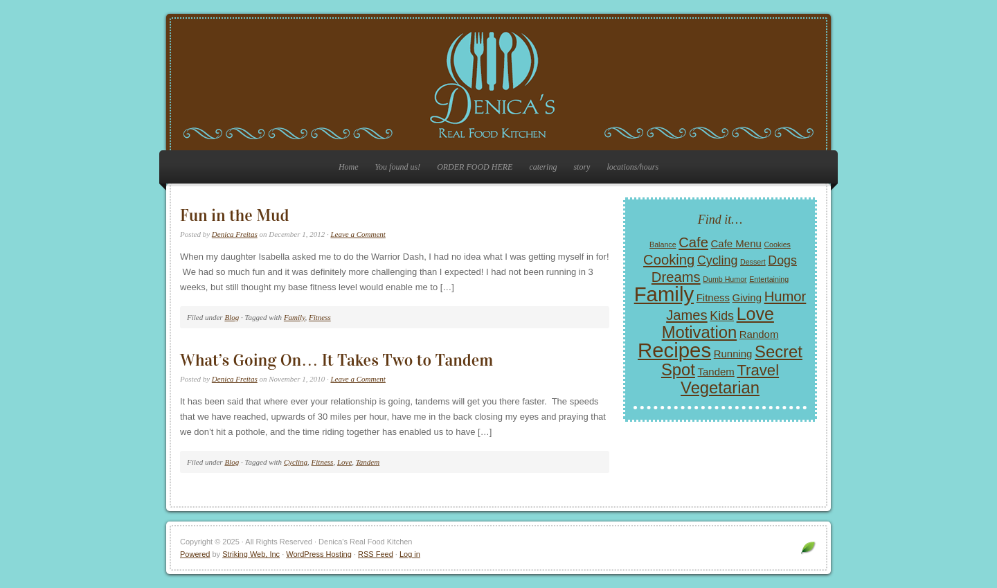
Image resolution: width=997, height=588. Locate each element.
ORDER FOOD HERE (474, 167)
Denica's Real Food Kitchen (498, 84)
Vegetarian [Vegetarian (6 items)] (720, 387)
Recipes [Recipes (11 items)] (674, 350)
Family (294, 317)
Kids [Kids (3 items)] (722, 316)
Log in (409, 554)
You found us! (398, 167)
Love (344, 462)
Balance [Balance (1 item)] (662, 244)
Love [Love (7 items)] (755, 313)
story (581, 167)
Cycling (295, 462)
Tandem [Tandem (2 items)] (716, 371)
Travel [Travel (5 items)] (758, 370)
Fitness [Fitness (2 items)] (713, 297)
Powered (195, 554)
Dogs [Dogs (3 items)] (782, 260)
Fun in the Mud (234, 215)
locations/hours (632, 167)
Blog (231, 317)
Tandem (367, 462)
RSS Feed (375, 554)
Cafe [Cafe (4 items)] (693, 242)
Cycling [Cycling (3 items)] (717, 260)
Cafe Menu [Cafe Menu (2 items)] (736, 243)
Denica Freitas (235, 234)
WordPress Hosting (319, 554)
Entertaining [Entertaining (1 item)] (769, 279)
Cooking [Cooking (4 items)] (668, 259)
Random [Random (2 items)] (759, 334)
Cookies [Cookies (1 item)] (777, 244)
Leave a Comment (357, 234)
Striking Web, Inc (251, 554)
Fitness (320, 317)
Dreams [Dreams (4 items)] (676, 277)
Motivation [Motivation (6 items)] (699, 332)
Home (349, 167)
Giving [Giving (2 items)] (747, 297)
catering (543, 167)
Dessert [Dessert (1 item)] (753, 262)
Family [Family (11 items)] (664, 294)
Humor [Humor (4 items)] (785, 296)
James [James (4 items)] (687, 315)
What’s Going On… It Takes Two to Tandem (336, 360)
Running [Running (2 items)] (733, 353)
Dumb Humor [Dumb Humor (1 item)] (724, 279)
